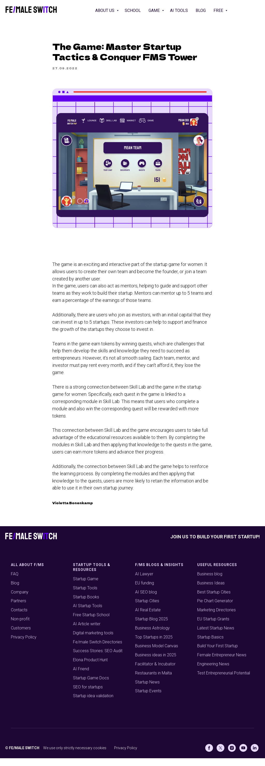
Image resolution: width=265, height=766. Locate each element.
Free (219, 10)
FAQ (14, 581)
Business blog (209, 581)
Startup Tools (85, 595)
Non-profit (20, 626)
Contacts (19, 617)
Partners (18, 608)
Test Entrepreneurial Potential (223, 680)
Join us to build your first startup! (215, 544)
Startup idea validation (93, 703)
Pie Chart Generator (215, 608)
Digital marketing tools (93, 640)
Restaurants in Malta (153, 680)
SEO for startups (88, 694)
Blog (201, 10)
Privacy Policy (23, 644)
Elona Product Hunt (90, 667)
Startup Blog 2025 (151, 626)
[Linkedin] (255, 756)
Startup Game (85, 586)
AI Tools (179, 10)
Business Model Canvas (156, 653)
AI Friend (81, 676)
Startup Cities (147, 608)
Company (19, 599)
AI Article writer (86, 631)
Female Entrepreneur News (221, 662)
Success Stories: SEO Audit (97, 658)
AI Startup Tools (87, 613)
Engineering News (213, 671)
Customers (21, 635)
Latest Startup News (215, 635)
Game (155, 10)
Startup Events (148, 698)
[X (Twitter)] (220, 756)
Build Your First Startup (217, 653)
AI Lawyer (144, 581)
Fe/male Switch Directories (97, 649)
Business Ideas (211, 590)
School (133, 10)
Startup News (147, 689)
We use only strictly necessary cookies (74, 756)
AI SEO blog (146, 599)
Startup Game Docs (91, 685)
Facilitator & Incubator (155, 671)
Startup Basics (210, 644)
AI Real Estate (148, 617)
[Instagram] (232, 756)
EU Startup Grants (213, 626)
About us (105, 10)
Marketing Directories (216, 617)
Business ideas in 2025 (155, 662)
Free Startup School (91, 622)
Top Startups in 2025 (154, 644)
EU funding (144, 590)
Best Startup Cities (214, 599)
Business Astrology (152, 635)
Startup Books (86, 604)
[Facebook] (209, 756)
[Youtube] (243, 756)
